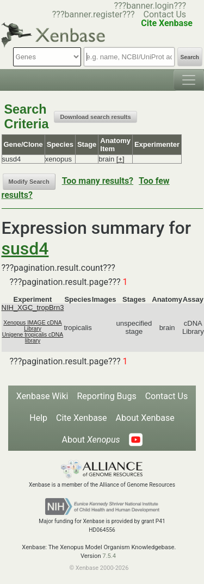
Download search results (95, 117)
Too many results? (97, 181)
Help (38, 418)
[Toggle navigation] (189, 80)
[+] (120, 159)
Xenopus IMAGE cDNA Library (32, 326)
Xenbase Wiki (42, 396)
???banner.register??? (93, 14)
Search (190, 57)
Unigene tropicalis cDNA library (33, 338)
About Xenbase (145, 418)
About (90, 439)
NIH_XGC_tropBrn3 (33, 307)
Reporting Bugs (106, 396)
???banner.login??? (150, 6)
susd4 (25, 248)
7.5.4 (109, 556)
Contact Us (165, 14)
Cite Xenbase (81, 418)
